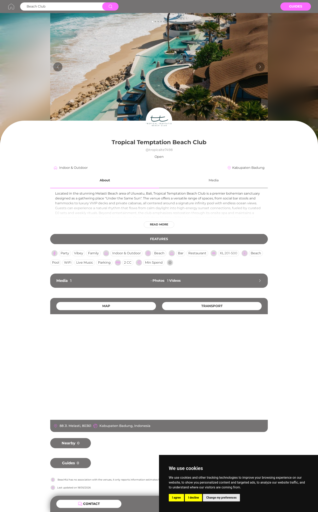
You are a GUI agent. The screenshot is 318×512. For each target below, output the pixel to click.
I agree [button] (176, 497)
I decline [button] (193, 497)
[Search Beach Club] (61, 6)
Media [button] (214, 180)
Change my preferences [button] (221, 497)
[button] (104, 181)
